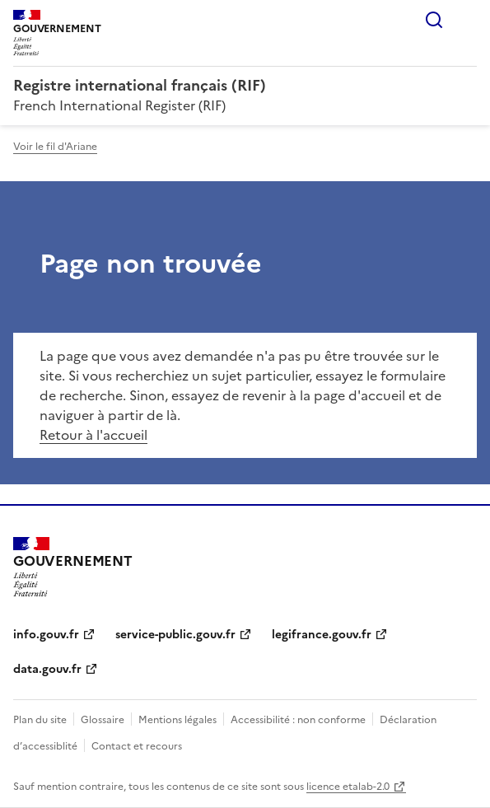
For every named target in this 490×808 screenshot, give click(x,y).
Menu (466, 19)
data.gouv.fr (47, 669)
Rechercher (434, 19)
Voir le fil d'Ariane (55, 146)
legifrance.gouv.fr (321, 634)
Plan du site (40, 719)
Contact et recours (136, 746)
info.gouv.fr (46, 634)
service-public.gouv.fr (175, 634)
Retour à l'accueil (93, 435)
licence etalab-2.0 (348, 786)
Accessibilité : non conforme (298, 719)
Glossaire (102, 719)
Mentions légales (177, 719)
